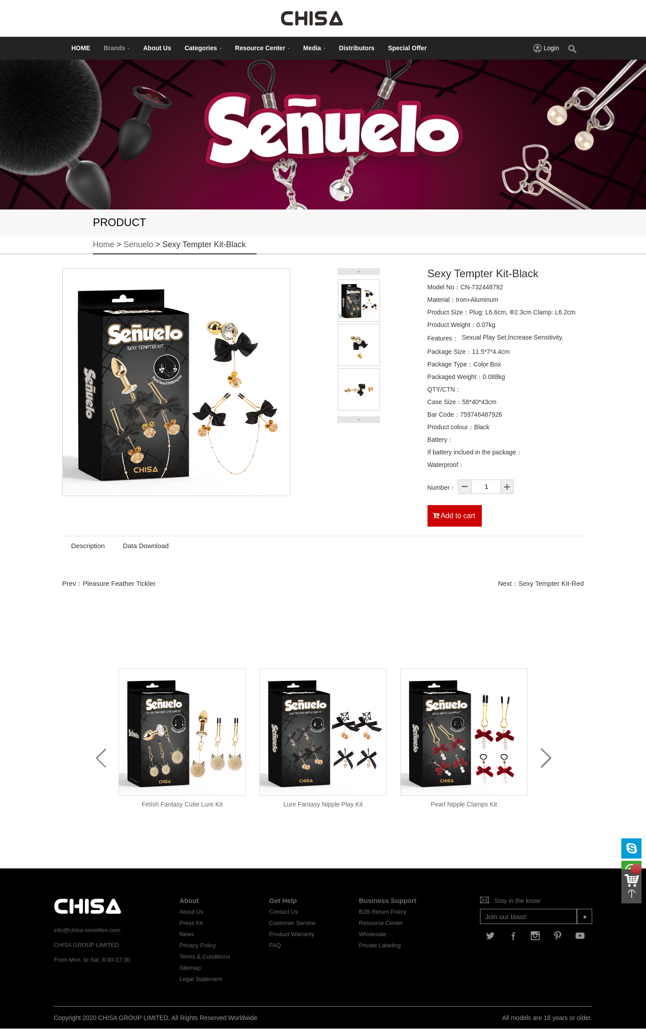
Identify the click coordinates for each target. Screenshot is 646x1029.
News (186, 934)
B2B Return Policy (382, 911)
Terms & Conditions (204, 956)
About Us (157, 48)
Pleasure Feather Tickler (119, 583)
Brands (117, 48)
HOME (80, 48)
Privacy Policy (197, 945)
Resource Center (262, 48)
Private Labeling (380, 945)
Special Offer (407, 48)
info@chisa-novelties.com (87, 930)
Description (88, 545)
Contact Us (283, 911)
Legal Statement (200, 979)
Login (546, 48)
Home (103, 244)
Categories (202, 48)
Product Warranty (291, 934)
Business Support (387, 900)
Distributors (357, 48)
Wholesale (372, 934)
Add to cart (454, 515)
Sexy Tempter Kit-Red (551, 583)
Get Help (283, 900)
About (189, 900)
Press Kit (191, 923)
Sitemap (190, 967)
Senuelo (138, 244)
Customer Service (292, 923)
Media (314, 48)
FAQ (275, 945)
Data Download (146, 545)
